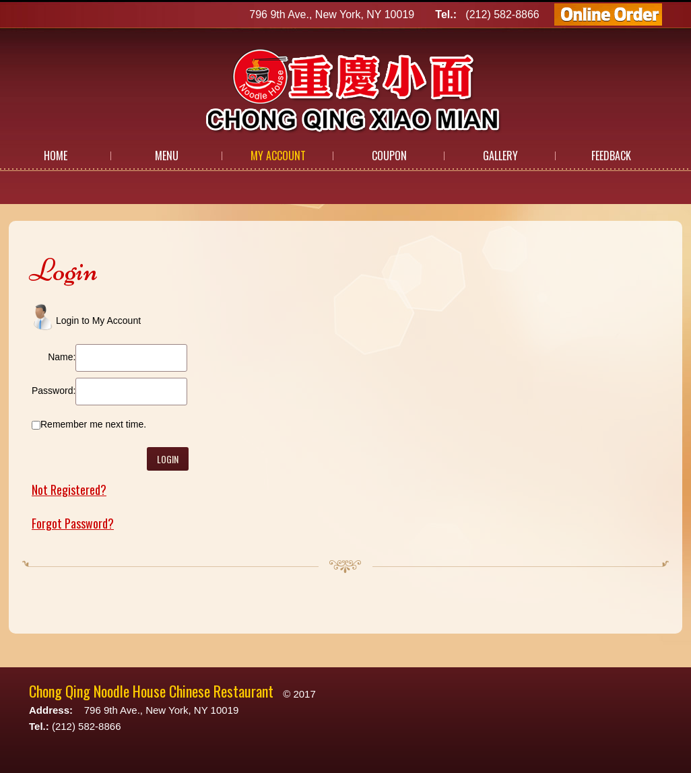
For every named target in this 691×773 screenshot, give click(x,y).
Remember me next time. (93, 424)
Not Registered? (69, 489)
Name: (61, 356)
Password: (53, 390)
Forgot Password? (73, 523)
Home (55, 155)
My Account (278, 155)
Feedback (611, 155)
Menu (166, 155)
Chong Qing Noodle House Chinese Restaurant (151, 691)
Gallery (500, 155)
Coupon (389, 155)
